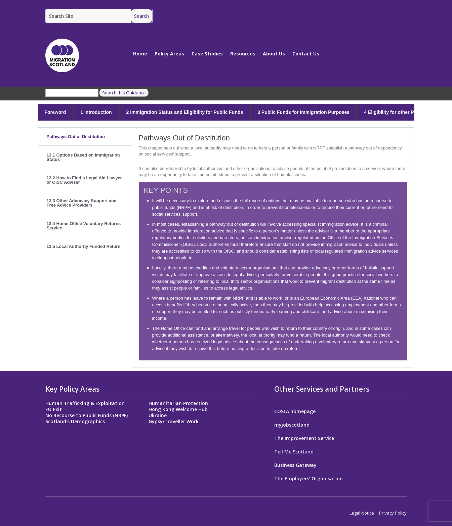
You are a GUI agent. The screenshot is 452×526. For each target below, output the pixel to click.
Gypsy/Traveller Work (174, 421)
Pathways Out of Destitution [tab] (76, 136)
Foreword (55, 112)
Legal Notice (362, 513)
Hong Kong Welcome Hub (178, 409)
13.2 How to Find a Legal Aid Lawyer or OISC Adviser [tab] (84, 180)
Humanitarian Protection (178, 403)
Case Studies (207, 53)
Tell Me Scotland (294, 452)
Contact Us (305, 53)
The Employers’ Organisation (308, 479)
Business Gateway (295, 465)
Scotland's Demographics (75, 421)
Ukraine (158, 415)
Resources (242, 53)
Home (140, 53)
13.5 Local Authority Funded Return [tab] (84, 246)
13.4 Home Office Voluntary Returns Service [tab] (84, 225)
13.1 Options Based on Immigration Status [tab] (83, 157)
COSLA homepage (295, 411)
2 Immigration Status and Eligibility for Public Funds (184, 112)
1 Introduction (96, 112)
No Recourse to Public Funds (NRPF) (86, 415)
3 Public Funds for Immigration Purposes (303, 112)
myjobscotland (292, 425)
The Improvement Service (304, 438)
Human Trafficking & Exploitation (85, 403)
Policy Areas (169, 53)
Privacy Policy (393, 513)
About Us (274, 53)
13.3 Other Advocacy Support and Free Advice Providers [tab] (82, 203)
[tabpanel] (273, 247)
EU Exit (53, 409)
